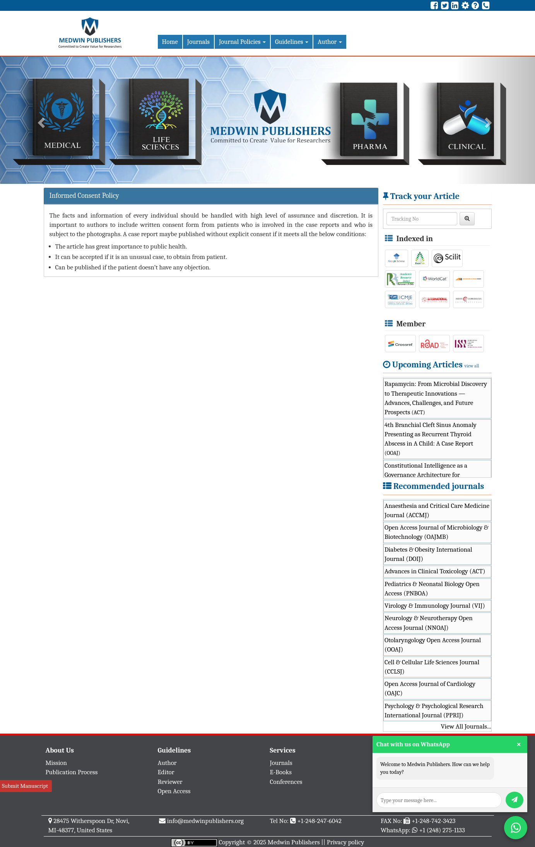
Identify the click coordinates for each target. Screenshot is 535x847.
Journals (198, 41)
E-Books (281, 772)
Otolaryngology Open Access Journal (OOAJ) (433, 644)
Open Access (174, 791)
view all (472, 366)
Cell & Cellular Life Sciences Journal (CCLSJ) (432, 666)
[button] (40, 120)
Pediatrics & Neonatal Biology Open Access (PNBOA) (432, 588)
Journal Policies (242, 41)
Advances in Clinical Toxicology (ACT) (435, 571)
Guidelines (291, 41)
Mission (56, 762)
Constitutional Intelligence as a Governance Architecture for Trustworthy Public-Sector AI (434, 475)
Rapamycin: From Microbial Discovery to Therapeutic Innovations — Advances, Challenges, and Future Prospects (436, 398)
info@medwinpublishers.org (205, 821)
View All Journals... (466, 726)
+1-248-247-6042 (319, 821)
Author (330, 41)
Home (170, 41)
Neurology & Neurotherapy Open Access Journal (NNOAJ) (429, 622)
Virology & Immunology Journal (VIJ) (435, 605)
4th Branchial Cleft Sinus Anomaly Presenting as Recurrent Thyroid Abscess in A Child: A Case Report (431, 439)
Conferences (286, 781)
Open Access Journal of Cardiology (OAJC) (430, 688)
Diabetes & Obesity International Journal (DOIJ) (428, 554)
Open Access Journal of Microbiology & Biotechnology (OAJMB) (437, 532)
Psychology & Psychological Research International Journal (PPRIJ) (434, 710)
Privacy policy (345, 842)
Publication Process (72, 772)
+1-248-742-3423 (433, 821)
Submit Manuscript (25, 785)
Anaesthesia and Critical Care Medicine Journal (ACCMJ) (437, 510)
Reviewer (170, 781)
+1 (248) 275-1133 (442, 830)
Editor (166, 772)
